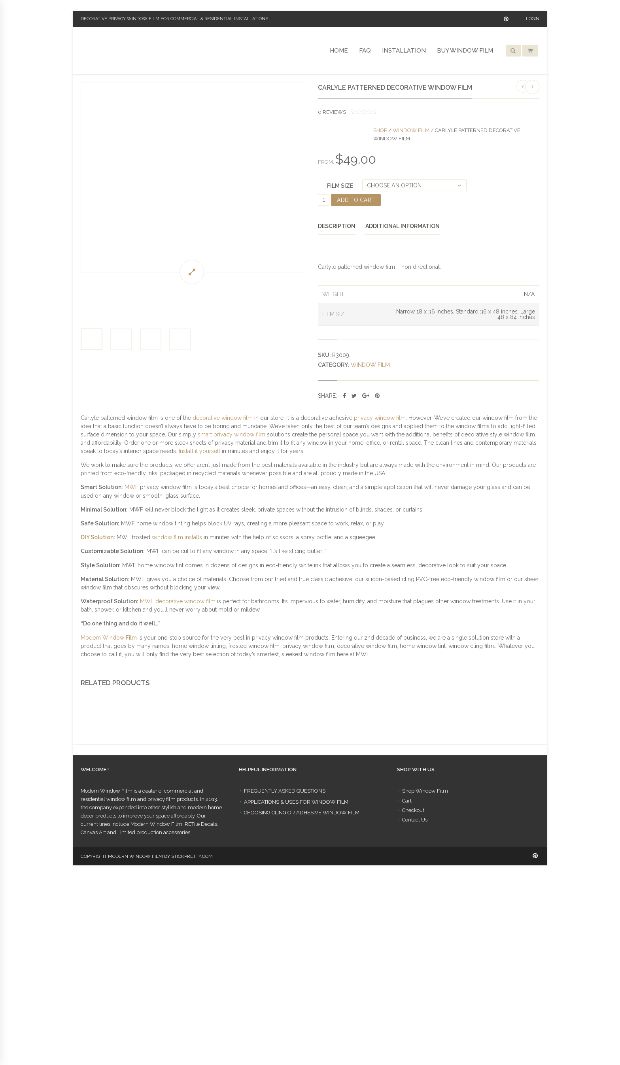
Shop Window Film (425, 980)
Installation (404, 50)
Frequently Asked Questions (284, 980)
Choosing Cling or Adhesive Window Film (301, 1002)
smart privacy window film (231, 434)
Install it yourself (199, 451)
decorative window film (223, 418)
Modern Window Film (109, 637)
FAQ (365, 50)
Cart (407, 989)
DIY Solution (97, 537)
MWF (131, 487)
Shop (380, 130)
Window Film (411, 130)
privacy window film (380, 418)
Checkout (413, 999)
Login (532, 18)
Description (336, 226)
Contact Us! (415, 1008)
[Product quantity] (323, 200)
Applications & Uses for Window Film (296, 990)
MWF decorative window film (177, 601)
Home (339, 50)
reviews (332, 112)
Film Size (340, 186)
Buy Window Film (465, 50)
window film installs (177, 537)
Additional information (402, 226)
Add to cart (356, 200)
